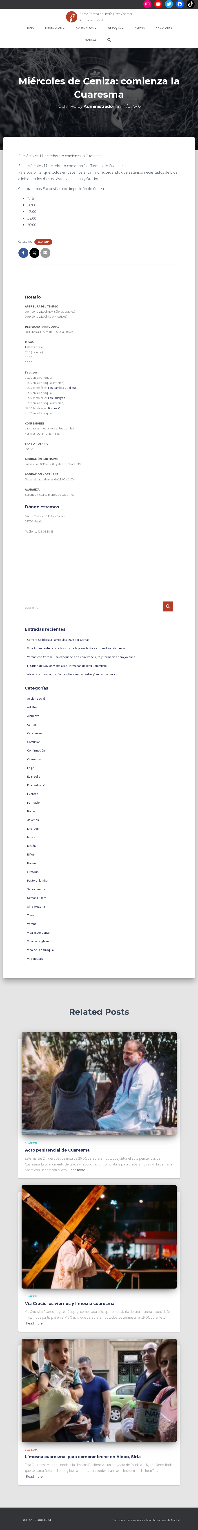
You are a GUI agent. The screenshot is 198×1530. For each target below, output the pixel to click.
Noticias (90, 39)
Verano (32, 924)
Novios (31, 863)
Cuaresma (43, 241)
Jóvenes (33, 820)
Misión (31, 846)
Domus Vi (54, 408)
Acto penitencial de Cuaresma (57, 1150)
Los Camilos (56, 388)
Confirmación (36, 750)
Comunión (33, 742)
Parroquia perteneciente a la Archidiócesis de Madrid (146, 1520)
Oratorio (33, 872)
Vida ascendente (38, 933)
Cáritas (140, 28)
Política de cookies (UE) (37, 1519)
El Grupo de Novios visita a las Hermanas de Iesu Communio (67, 666)
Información (55, 28)
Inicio (30, 28)
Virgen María (35, 959)
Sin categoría (36, 906)
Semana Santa (36, 898)
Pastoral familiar (38, 880)
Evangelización (37, 785)
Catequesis (34, 733)
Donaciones (164, 28)
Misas (31, 837)
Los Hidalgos (56, 398)
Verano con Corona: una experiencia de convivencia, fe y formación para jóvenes (81, 657)
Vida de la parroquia (40, 950)
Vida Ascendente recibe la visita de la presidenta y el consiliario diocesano (77, 648)
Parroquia (115, 28)
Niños (31, 854)
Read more (77, 1169)
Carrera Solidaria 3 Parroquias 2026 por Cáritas (58, 640)
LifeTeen (33, 829)
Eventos (32, 794)
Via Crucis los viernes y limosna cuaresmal (70, 1303)
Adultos (32, 707)
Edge (30, 768)
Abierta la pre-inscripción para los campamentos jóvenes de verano (72, 674)
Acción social (36, 698)
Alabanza (33, 716)
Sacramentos (86, 28)
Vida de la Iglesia (38, 941)
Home (31, 811)
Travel (31, 915)
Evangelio (33, 776)
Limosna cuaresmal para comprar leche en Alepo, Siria (83, 1456)
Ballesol (72, 388)
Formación (34, 802)
